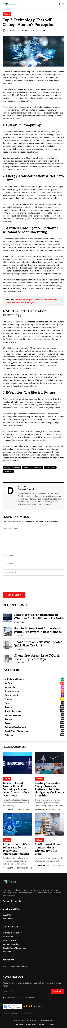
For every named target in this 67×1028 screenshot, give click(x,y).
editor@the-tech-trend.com (15, 966)
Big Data (34, 683)
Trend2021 (8, 471)
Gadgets (34, 706)
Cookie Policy (18, 1024)
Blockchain (34, 687)
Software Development (34, 726)
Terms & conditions (46, 1024)
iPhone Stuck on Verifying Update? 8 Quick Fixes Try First (39, 643)
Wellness (34, 734)
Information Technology (32, 467)
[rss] (20, 901)
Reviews (34, 718)
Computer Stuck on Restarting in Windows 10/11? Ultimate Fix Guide (39, 616)
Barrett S (10, 810)
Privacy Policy (31, 1024)
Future (7, 14)
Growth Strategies (34, 710)
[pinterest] (11, 901)
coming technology (12, 467)
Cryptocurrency (34, 691)
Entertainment (34, 695)
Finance (34, 699)
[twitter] (16, 901)
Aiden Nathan (43, 865)
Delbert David (13, 30)
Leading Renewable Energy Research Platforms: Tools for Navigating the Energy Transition (49, 789)
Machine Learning (34, 714)
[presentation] (20, 584)
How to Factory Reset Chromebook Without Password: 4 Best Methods (38, 630)
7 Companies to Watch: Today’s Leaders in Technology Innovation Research (17, 849)
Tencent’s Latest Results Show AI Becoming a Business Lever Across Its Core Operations (16, 789)
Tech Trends (50, 467)
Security (34, 722)
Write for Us (8, 919)
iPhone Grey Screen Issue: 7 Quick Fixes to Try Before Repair (37, 657)
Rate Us (39, 1006)
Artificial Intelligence (34, 679)
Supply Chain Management (34, 730)
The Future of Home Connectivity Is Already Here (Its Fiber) (47, 849)
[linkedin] (8, 901)
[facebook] (4, 901)
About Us (7, 915)
